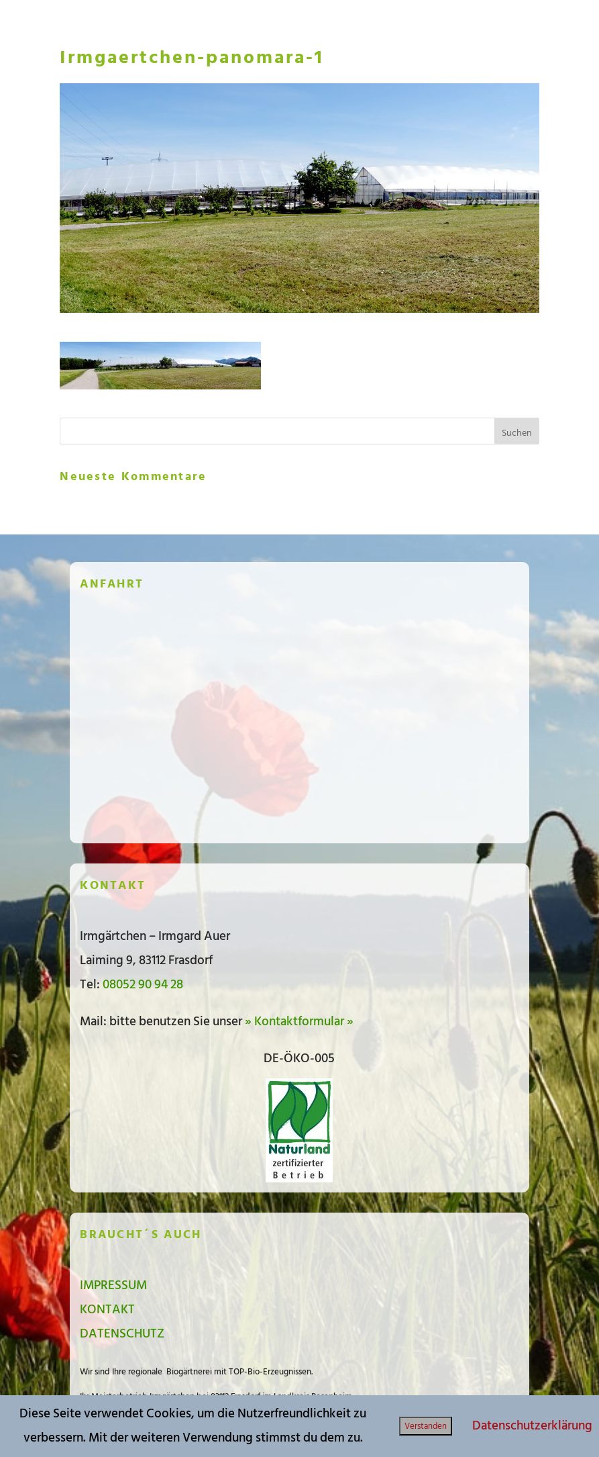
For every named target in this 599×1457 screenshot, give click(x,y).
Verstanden (425, 1426)
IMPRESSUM (113, 1285)
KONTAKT (107, 1309)
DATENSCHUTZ (122, 1333)
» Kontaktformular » (299, 1021)
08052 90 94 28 (143, 984)
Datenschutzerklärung (532, 1425)
